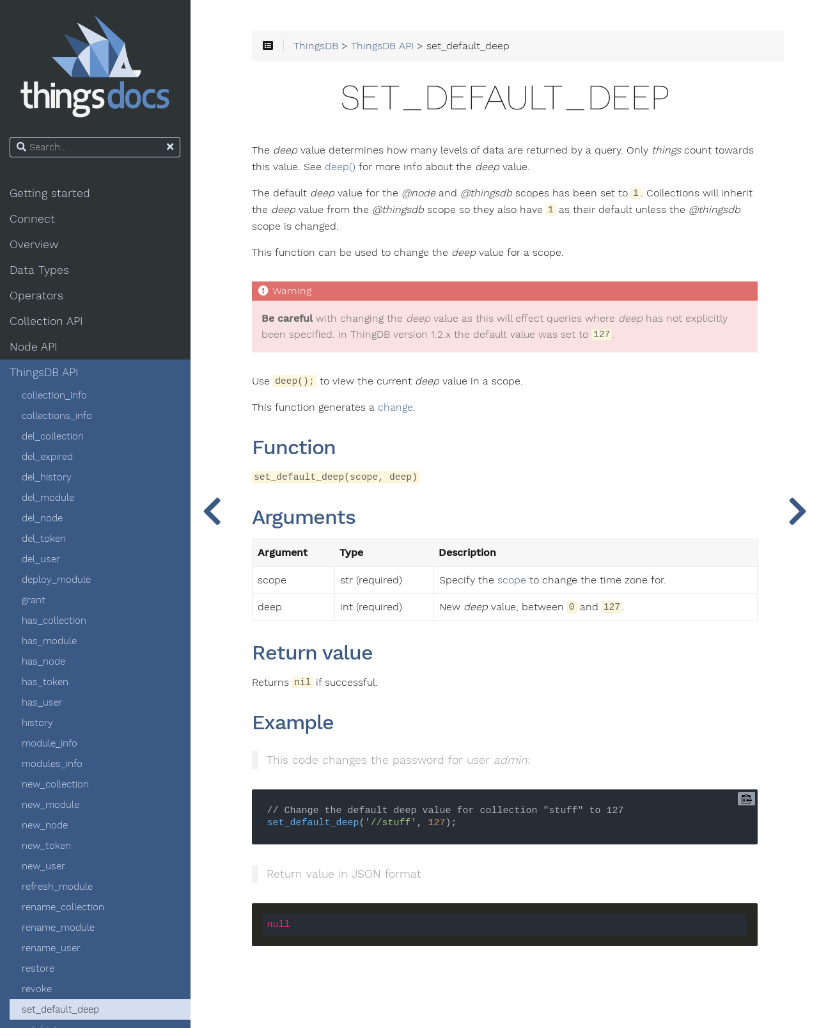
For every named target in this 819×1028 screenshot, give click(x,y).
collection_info (55, 395)
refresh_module (57, 886)
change (396, 408)
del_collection (53, 436)
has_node (44, 661)
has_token (45, 682)
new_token (47, 845)
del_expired (48, 457)
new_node (45, 825)
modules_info (52, 764)
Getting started (50, 193)
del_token (44, 538)
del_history (47, 477)
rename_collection (63, 907)
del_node (42, 518)
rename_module (58, 927)
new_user (44, 866)
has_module (49, 641)
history (38, 723)
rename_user (51, 948)
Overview (34, 244)
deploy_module (56, 579)
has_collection (54, 620)
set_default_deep (61, 1009)
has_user (42, 702)
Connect (33, 218)
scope (512, 580)
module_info (50, 743)
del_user (41, 559)
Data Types (40, 270)
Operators (37, 295)
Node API (34, 346)
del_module (48, 497)
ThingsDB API (44, 372)
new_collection (56, 784)
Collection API (47, 321)
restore (38, 968)
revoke (37, 989)
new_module (51, 805)
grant (34, 600)
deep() (341, 167)
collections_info (57, 416)
